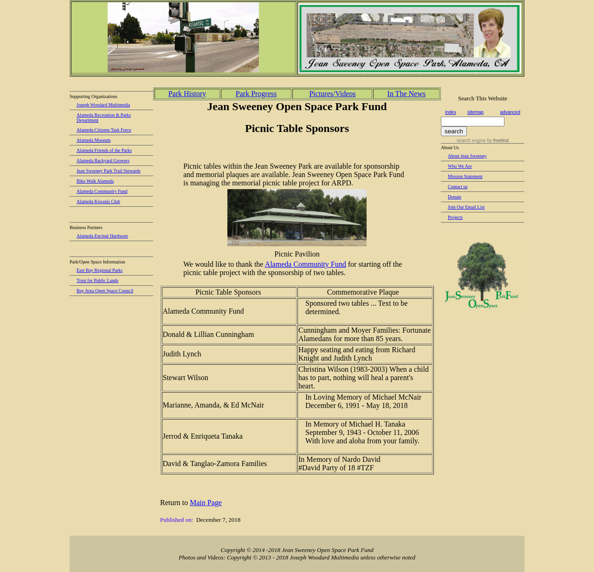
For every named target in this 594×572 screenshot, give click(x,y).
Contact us (458, 186)
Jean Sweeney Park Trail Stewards (109, 170)
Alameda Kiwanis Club (98, 201)
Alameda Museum (94, 140)
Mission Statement (465, 176)
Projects (455, 217)
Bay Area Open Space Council (105, 290)
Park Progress (256, 94)
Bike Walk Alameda (95, 181)
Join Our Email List (466, 207)
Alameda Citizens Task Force (104, 129)
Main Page (206, 502)
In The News (406, 94)
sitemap (475, 112)
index (450, 112)
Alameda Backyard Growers (103, 160)
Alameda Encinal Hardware (102, 235)
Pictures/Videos (332, 94)
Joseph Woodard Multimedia (103, 104)
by (497, 140)
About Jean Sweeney (467, 155)
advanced (510, 112)
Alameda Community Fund (102, 191)
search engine (471, 140)
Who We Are (460, 166)
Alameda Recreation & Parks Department (104, 117)
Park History (187, 94)
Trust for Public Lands (97, 280)
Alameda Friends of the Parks (104, 150)
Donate (454, 196)
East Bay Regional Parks (100, 270)
